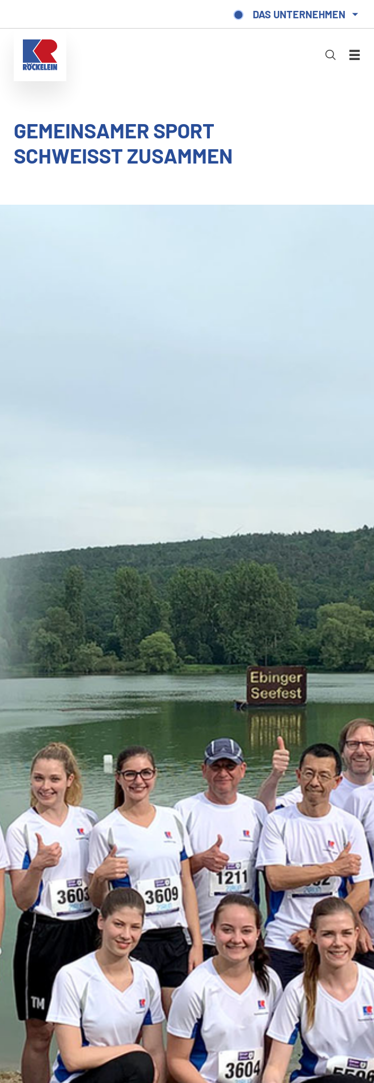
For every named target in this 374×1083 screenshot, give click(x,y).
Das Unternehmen (299, 14)
